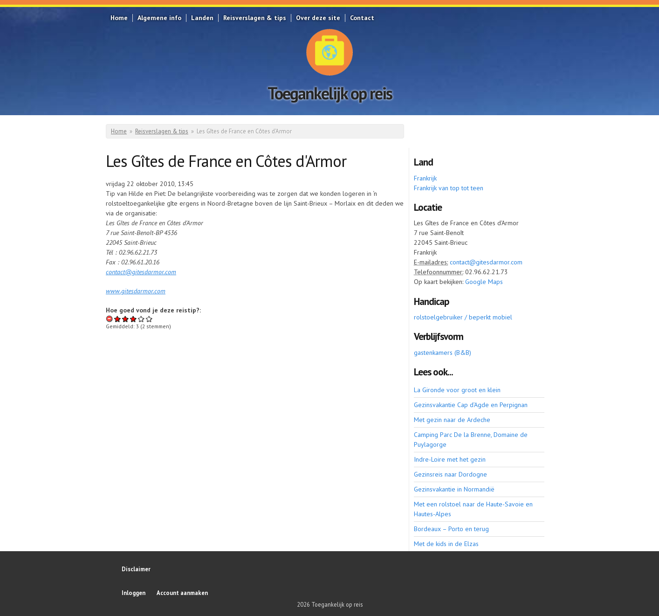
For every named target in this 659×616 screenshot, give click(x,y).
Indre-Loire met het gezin (450, 459)
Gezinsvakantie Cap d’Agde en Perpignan (471, 405)
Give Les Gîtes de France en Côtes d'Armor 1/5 (118, 318)
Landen (202, 18)
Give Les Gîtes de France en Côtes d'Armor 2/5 (126, 318)
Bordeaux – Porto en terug (451, 529)
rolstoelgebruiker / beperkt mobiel (463, 317)
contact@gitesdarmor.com (141, 272)
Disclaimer (136, 569)
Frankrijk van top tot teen (448, 188)
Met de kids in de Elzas (446, 544)
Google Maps (484, 281)
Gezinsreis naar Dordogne (450, 474)
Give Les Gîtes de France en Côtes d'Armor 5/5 (149, 318)
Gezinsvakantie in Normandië (454, 489)
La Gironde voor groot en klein (457, 390)
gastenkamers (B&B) (442, 352)
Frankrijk (425, 178)
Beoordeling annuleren (110, 318)
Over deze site (318, 18)
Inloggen (133, 592)
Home (119, 18)
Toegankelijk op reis (330, 93)
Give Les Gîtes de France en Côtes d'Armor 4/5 (141, 318)
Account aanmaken (182, 592)
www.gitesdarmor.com (135, 291)
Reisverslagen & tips (254, 18)
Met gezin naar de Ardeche (452, 419)
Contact (362, 18)
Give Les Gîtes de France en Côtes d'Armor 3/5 (133, 318)
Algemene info (159, 18)
